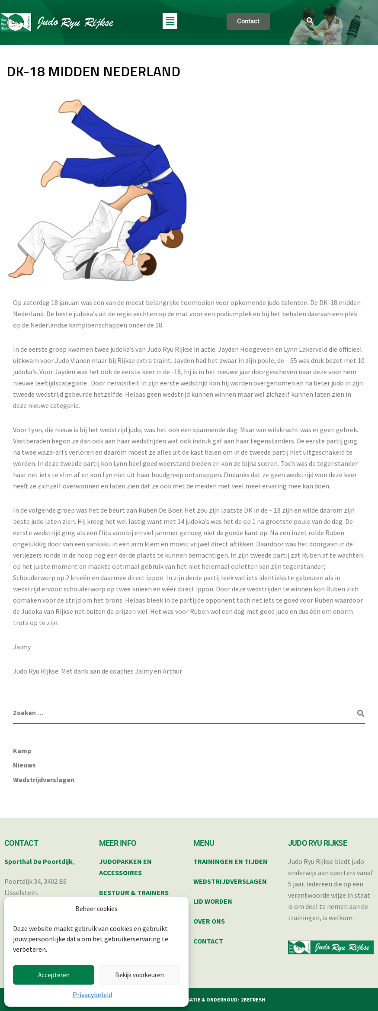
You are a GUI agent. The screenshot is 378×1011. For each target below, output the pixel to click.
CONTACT (208, 941)
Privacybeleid (92, 994)
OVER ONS (209, 921)
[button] (170, 21)
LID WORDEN (212, 901)
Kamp (22, 750)
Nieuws (24, 765)
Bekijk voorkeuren (139, 975)
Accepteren (54, 975)
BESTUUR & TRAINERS (134, 892)
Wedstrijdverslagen (43, 779)
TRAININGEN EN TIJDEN (230, 861)
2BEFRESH (253, 999)
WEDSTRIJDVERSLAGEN (230, 881)
